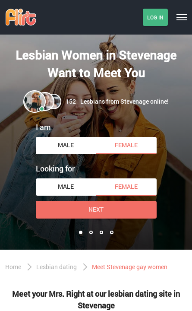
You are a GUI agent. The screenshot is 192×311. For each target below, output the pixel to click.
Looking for (55, 168)
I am (43, 127)
